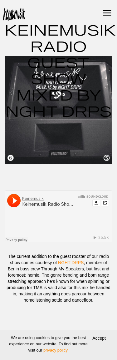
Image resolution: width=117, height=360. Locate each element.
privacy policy (55, 350)
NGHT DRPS (71, 262)
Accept (99, 338)
